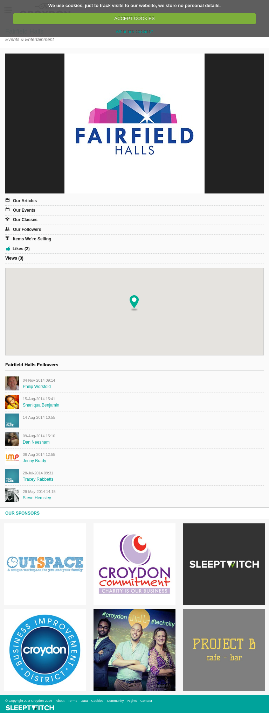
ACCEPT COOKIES (134, 18)
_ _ (26, 423)
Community (115, 701)
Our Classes (25, 219)
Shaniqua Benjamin (41, 405)
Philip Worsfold (37, 386)
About (60, 701)
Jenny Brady (34, 460)
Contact (146, 701)
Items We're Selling (32, 239)
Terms (72, 701)
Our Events (24, 210)
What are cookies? (134, 31)
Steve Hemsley (37, 497)
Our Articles (25, 200)
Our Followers (27, 229)
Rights (132, 701)
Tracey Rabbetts (38, 479)
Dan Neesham (36, 442)
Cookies (97, 701)
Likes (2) (21, 248)
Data (84, 701)
